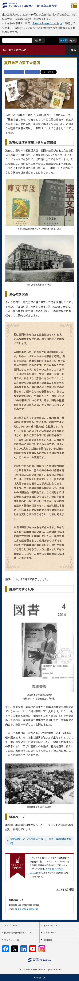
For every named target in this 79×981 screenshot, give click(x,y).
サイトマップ (50, 932)
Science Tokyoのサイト (45, 23)
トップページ (10, 925)
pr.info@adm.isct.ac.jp (26, 908)
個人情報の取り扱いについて (18, 932)
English (72, 40)
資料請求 (48, 939)
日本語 (63, 40)
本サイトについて (52, 925)
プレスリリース (11, 939)
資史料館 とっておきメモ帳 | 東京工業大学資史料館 (40, 841)
